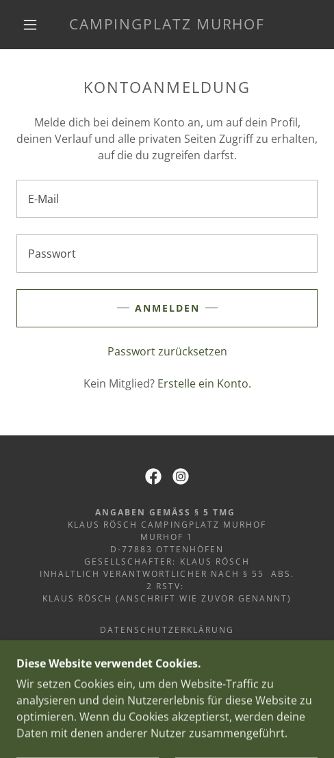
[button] (31, 24)
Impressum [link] (166, 647)
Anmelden (167, 307)
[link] (167, 24)
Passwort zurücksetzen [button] (167, 351)
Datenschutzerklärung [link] (167, 630)
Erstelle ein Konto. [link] (204, 383)
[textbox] (167, 199)
